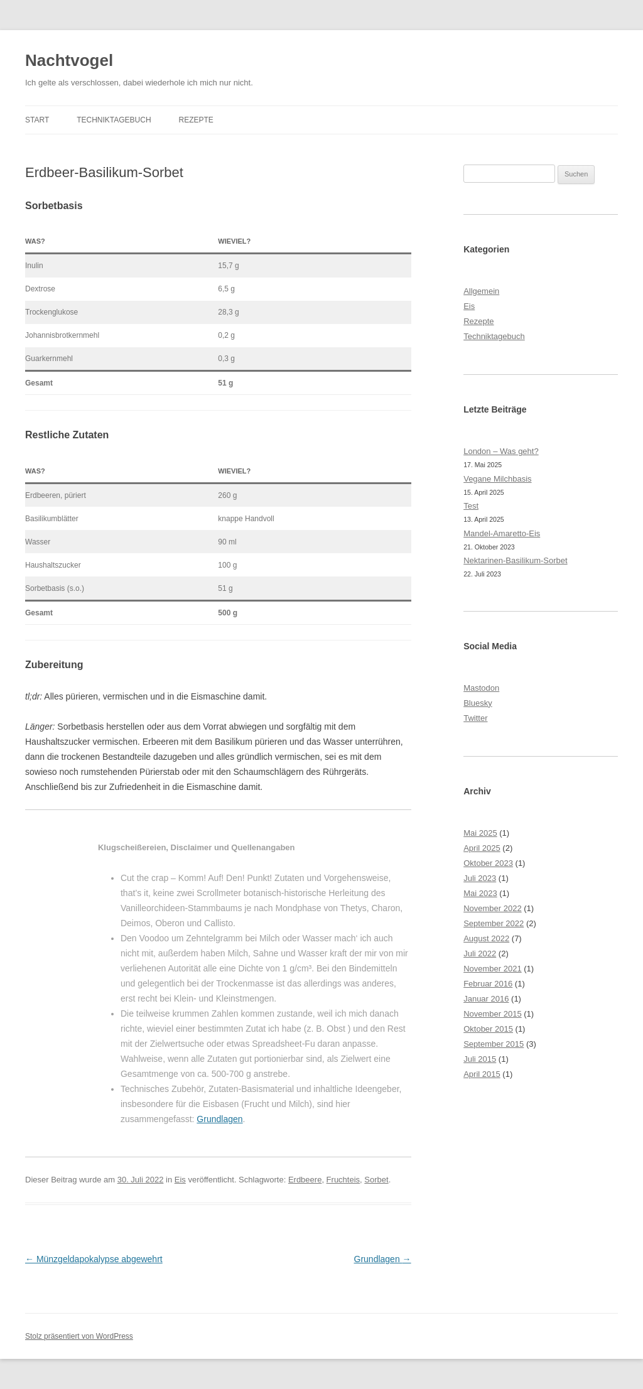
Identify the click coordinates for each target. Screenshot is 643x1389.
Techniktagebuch (114, 120)
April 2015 (481, 1074)
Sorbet (376, 1179)
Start (37, 120)
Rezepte (195, 120)
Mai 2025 (480, 833)
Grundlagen (219, 1119)
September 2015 (493, 1044)
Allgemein (481, 291)
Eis (180, 1179)
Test (470, 506)
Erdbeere (305, 1179)
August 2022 (486, 938)
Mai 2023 (480, 893)
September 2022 (493, 923)
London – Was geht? (501, 451)
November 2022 (492, 908)
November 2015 (492, 1014)
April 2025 (481, 848)
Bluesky (477, 703)
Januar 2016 (486, 998)
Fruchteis (343, 1179)
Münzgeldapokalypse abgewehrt (94, 1259)
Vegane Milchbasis (497, 479)
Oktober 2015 (488, 1029)
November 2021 (492, 968)
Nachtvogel (69, 60)
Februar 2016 (487, 983)
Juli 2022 (479, 953)
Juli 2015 (479, 1059)
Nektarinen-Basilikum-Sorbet (515, 560)
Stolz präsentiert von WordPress (79, 1336)
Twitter (475, 718)
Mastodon (481, 688)
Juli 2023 (479, 878)
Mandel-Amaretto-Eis (501, 533)
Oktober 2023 (488, 863)
